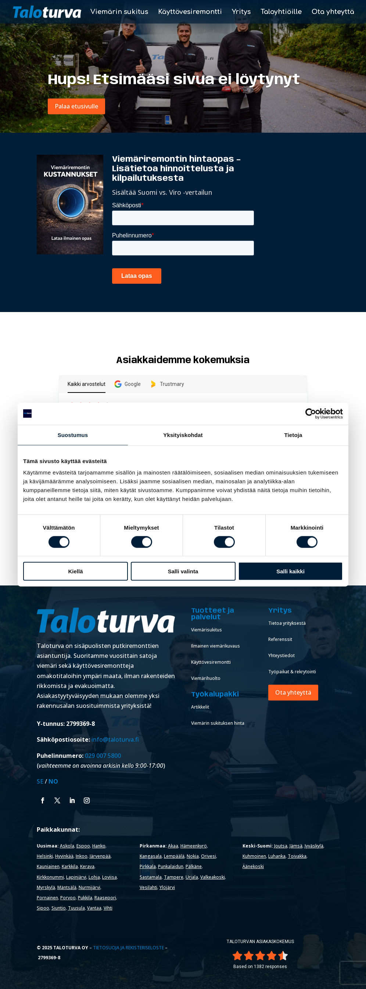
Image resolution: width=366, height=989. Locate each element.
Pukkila (85, 898)
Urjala (192, 877)
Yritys (241, 12)
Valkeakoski (212, 877)
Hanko (98, 846)
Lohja (94, 877)
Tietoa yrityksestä (287, 623)
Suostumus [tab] (73, 434)
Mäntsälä (66, 887)
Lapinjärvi (76, 877)
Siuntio (58, 908)
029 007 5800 (103, 756)
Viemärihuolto (205, 678)
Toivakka (297, 856)
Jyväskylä (314, 846)
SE (40, 781)
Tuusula (76, 908)
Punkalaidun (170, 866)
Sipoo (43, 908)
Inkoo (81, 856)
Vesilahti (148, 887)
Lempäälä (174, 856)
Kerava (87, 866)
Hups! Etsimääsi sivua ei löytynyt (174, 80)
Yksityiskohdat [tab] (182, 434)
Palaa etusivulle (76, 106)
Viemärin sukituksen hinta (217, 723)
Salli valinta (183, 571)
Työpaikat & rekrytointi (292, 672)
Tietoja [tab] (293, 434)
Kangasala (151, 856)
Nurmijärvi (89, 887)
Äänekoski (253, 866)
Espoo (83, 846)
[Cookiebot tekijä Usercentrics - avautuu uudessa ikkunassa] (311, 413)
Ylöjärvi (167, 887)
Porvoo (68, 898)
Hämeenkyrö (193, 846)
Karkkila (70, 866)
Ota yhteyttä (333, 12)
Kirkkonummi (50, 877)
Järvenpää (100, 856)
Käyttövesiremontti (190, 12)
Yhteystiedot (281, 655)
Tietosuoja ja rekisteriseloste (128, 948)
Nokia (193, 856)
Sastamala (151, 877)
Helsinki (45, 856)
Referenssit (280, 639)
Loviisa (109, 877)
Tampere (173, 877)
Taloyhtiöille (281, 12)
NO (53, 781)
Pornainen (47, 898)
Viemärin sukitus (119, 12)
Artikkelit (200, 707)
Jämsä (296, 846)
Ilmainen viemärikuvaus (215, 646)
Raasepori (105, 898)
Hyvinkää (64, 856)
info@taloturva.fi (115, 739)
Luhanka (277, 856)
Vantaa (94, 908)
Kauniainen (48, 866)
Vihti (108, 908)
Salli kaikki (290, 571)
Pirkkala (148, 866)
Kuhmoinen (254, 856)
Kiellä (75, 571)
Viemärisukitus (206, 630)
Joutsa (280, 846)
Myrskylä (46, 887)
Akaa (173, 846)
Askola (67, 846)
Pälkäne (194, 866)
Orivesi (208, 856)
